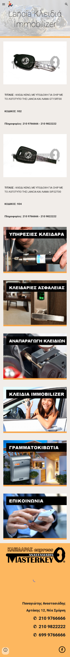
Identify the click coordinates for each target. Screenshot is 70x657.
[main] (35, 19)
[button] (3, 4)
